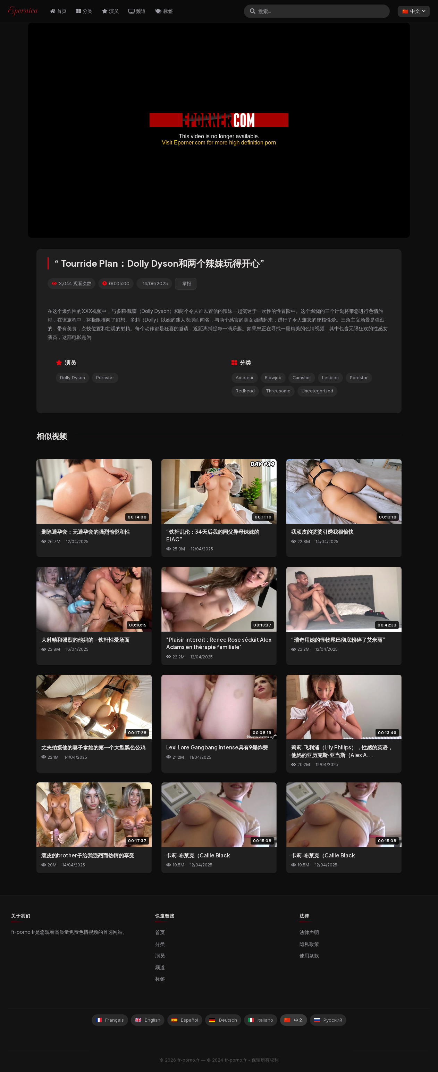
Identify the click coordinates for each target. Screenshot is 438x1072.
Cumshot (302, 377)
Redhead (245, 390)
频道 (137, 11)
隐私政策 (309, 944)
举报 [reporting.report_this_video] (186, 283)
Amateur (245, 377)
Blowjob (273, 377)
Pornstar (105, 377)
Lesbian (330, 377)
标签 (164, 11)
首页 (58, 11)
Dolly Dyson (72, 377)
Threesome (278, 390)
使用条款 (309, 955)
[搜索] (252, 11)
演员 (110, 11)
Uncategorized (317, 390)
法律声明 (309, 932)
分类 (84, 11)
